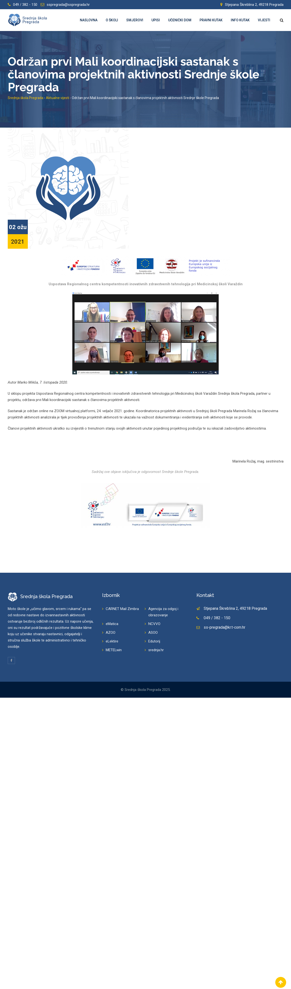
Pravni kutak (211, 20)
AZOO (110, 632)
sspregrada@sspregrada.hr (68, 4)
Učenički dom (179, 20)
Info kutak (240, 20)
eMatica (112, 624)
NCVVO (154, 624)
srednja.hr (156, 650)
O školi (112, 20)
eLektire (112, 641)
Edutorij (154, 641)
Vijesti (264, 20)
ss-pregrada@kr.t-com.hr (224, 627)
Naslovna (88, 20)
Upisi (155, 20)
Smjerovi (134, 20)
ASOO (153, 632)
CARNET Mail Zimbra (122, 609)
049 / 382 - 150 (25, 4)
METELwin (114, 650)
